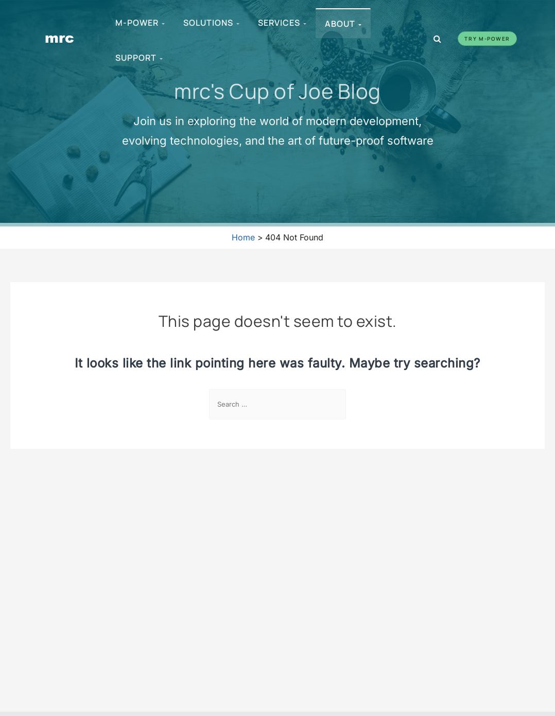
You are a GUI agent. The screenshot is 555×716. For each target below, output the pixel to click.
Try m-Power (487, 38)
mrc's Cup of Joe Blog (277, 90)
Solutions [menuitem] (212, 22)
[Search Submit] (334, 404)
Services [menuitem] (282, 22)
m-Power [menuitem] (140, 22)
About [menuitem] (343, 23)
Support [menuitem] (139, 57)
